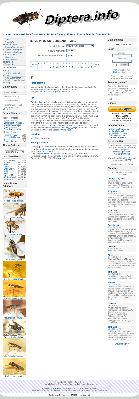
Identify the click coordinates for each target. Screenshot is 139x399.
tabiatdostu (8, 179)
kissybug (35, 134)
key (32, 98)
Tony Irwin (112, 191)
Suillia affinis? (10, 121)
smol (6, 173)
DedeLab (8, 167)
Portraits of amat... (12, 135)
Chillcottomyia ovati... (14, 376)
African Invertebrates (117, 137)
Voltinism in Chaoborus (119, 129)
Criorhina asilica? (11, 127)
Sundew (111, 282)
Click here (117, 72)
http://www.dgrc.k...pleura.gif (57, 91)
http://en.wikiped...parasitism (50, 153)
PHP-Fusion (58, 388)
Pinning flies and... (12, 141)
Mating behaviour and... (119, 133)
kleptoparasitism (39, 142)
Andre (110, 255)
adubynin (7, 109)
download (60, 158)
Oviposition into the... (118, 135)
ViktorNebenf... (10, 160)
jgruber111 (8, 175)
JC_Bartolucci (10, 177)
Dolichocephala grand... (14, 279)
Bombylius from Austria (14, 123)
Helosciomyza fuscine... (14, 201)
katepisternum (38, 83)
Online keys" (66, 130)
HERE (129, 160)
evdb (6, 171)
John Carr (112, 210)
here (130, 78)
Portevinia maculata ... (13, 129)
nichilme (112, 304)
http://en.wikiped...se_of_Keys (63, 127)
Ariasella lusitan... (11, 139)
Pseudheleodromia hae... (14, 318)
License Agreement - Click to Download (122, 153)
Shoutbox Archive (122, 344)
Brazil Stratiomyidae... (13, 125)
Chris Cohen (9, 169)
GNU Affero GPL (84, 391)
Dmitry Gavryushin (116, 179)
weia (6, 165)
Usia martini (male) (14, 259)
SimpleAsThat (101, 391)
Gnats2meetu (114, 225)
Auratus (7, 162)
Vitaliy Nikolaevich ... (118, 131)
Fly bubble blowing (12, 137)
